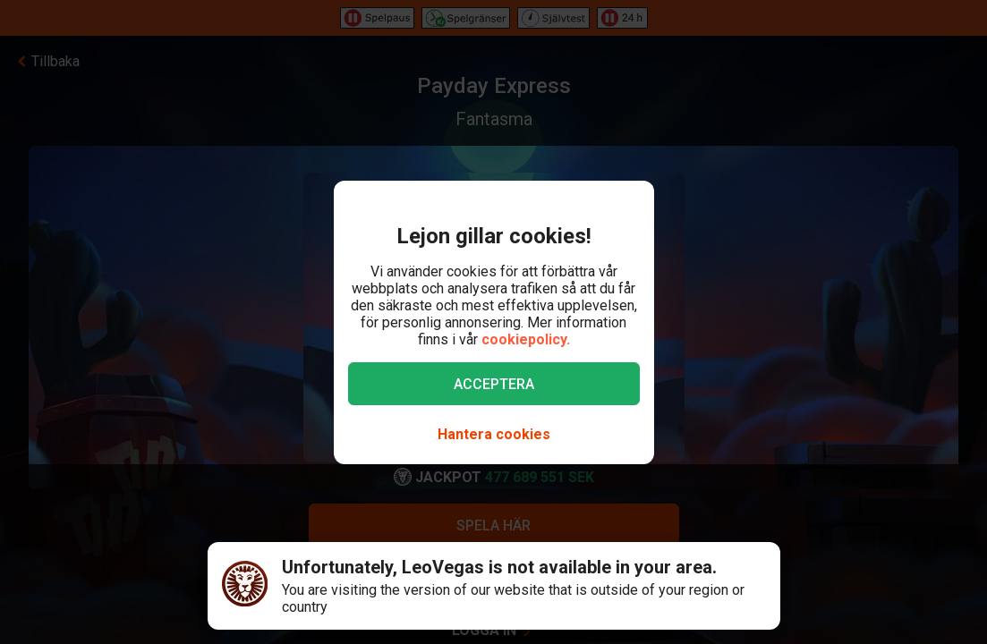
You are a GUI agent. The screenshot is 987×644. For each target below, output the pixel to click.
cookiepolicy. (525, 339)
